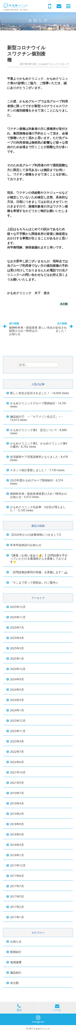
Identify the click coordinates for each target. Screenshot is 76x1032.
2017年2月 (17, 907)
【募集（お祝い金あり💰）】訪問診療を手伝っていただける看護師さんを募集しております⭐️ (38, 558)
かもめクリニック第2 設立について (33, 430)
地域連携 (15, 962)
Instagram (38, 1019)
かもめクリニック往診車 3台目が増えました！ (38, 508)
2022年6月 (17, 762)
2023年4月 (17, 741)
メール (57, 1008)
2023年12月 (18, 720)
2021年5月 (17, 783)
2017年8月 (17, 876)
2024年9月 (17, 679)
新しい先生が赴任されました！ (52, 327)
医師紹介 (15, 952)
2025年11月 (18, 617)
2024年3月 (17, 700)
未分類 (63, 304)
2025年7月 (17, 627)
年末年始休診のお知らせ (25, 545)
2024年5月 (17, 689)
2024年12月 (18, 669)
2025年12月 (18, 607)
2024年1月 (17, 710)
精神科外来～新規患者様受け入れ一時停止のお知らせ (23, 328)
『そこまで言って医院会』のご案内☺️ (34, 582)
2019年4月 (17, 803)
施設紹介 (15, 972)
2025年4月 (17, 638)
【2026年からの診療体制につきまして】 (36, 534)
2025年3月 (17, 648)
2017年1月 (17, 917)
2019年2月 (17, 814)
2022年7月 (17, 752)
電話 (19, 1008)
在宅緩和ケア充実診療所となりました (34, 457)
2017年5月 (17, 896)
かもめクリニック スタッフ (54, 64)
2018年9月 (17, 824)
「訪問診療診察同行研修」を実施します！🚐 (38, 572)
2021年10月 (18, 772)
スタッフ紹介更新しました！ (28, 470)
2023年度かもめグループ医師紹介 (32, 480)
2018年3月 (17, 845)
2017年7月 (17, 886)
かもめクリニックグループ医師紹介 (33, 403)
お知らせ (15, 941)
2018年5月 (17, 834)
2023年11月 (18, 731)
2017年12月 (18, 865)
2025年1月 (17, 658)
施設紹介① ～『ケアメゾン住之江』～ (35, 416)
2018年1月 (17, 855)
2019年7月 (17, 793)
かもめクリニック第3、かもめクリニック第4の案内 (38, 444)
